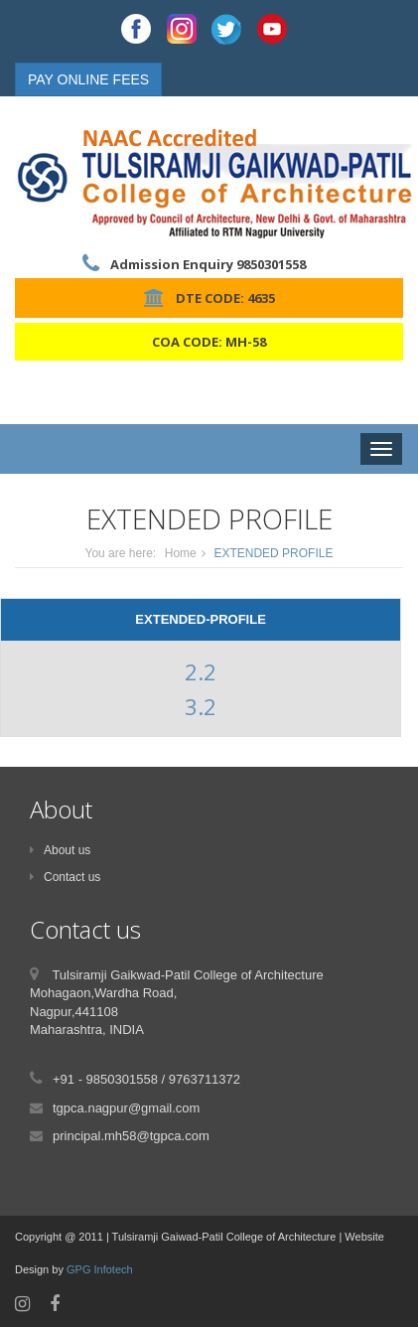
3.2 (200, 706)
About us (60, 850)
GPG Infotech (100, 1269)
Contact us (65, 877)
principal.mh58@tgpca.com (131, 1135)
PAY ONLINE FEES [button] (88, 79)
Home (181, 553)
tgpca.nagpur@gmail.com (126, 1108)
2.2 (200, 671)
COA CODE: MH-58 (209, 342)
